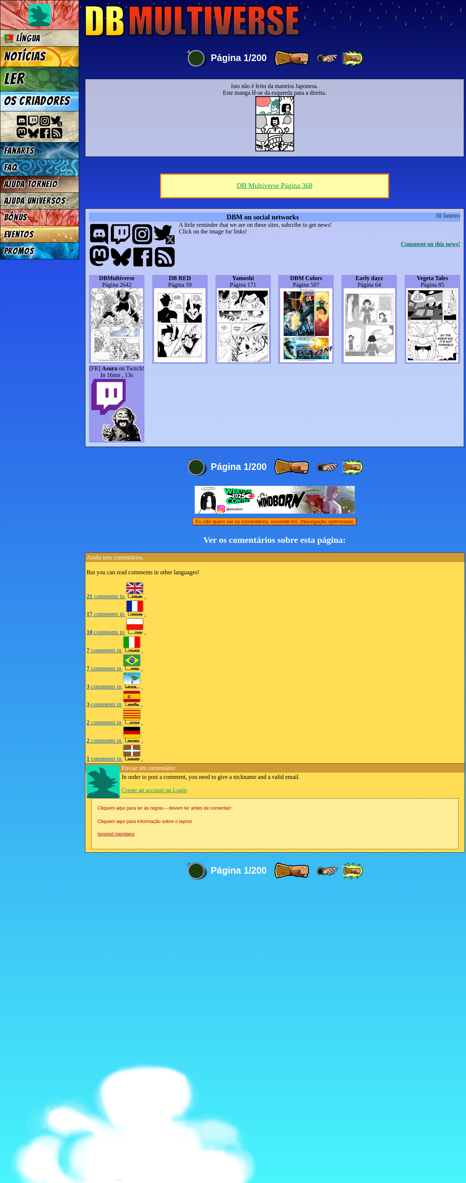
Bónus (15, 217)
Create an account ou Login (154, 1082)
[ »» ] (352, 58)
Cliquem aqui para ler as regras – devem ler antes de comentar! (164, 1099)
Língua (22, 38)
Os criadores (37, 101)
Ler (14, 78)
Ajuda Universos (35, 200)
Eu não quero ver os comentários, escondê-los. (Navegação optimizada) (274, 813)
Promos (19, 251)
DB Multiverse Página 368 (274, 477)
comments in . (116, 888)
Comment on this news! (430, 535)
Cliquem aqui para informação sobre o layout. (145, 1113)
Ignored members (116, 1125)
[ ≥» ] (327, 58)
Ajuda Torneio (31, 184)
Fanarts (19, 150)
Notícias (25, 56)
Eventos (19, 234)
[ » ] (291, 58)
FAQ (10, 167)
